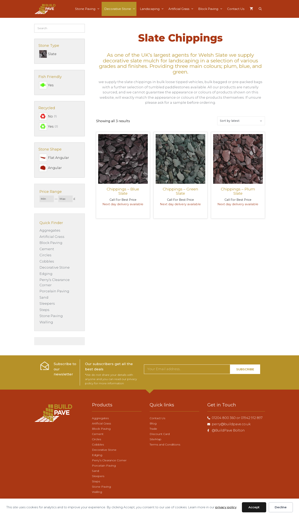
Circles (45, 255)
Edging (45, 274)
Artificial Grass (181, 9)
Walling (46, 322)
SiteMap (155, 439)
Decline (281, 507)
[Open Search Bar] (260, 9)
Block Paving (211, 9)
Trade (153, 429)
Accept (254, 507)
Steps (44, 310)
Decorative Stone (120, 9)
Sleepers (47, 303)
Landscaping (152, 9)
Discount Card (160, 434)
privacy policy (225, 507)
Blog (153, 423)
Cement (46, 249)
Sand (43, 297)
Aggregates (49, 230)
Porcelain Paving (54, 291)
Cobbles (46, 261)
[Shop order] (241, 120)
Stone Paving (88, 9)
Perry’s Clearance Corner (109, 460)
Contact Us (235, 9)
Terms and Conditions (165, 444)
